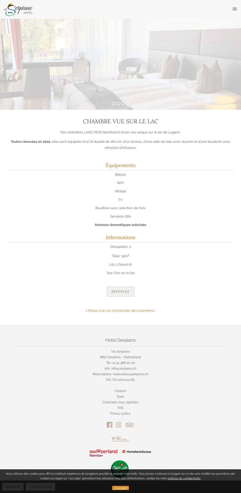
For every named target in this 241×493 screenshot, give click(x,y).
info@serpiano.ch (123, 368)
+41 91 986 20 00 (123, 362)
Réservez (120, 291)
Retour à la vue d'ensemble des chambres (120, 311)
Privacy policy (120, 413)
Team (120, 396)
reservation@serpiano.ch (130, 374)
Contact (120, 391)
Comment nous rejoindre (120, 402)
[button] (235, 9)
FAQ (120, 408)
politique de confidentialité (184, 478)
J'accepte (120, 488)
